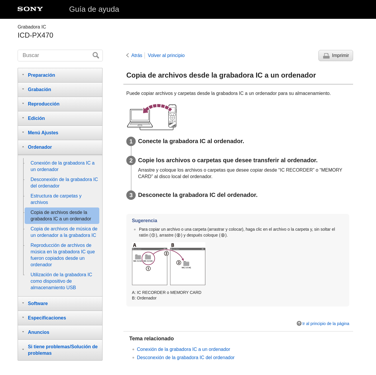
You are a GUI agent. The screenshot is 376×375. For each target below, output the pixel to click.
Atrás (136, 55)
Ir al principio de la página (325, 323)
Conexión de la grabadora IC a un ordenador (183, 349)
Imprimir (340, 55)
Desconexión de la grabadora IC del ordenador (186, 357)
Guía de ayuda (94, 9)
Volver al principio (166, 55)
